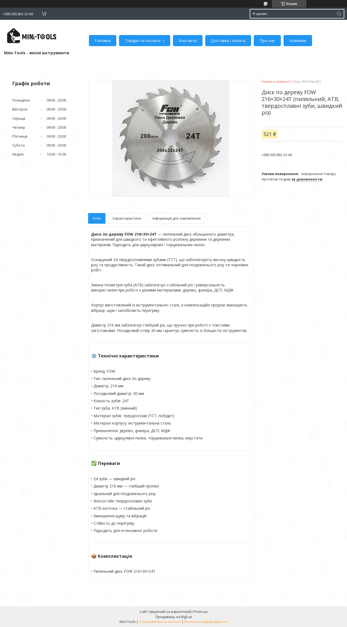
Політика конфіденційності (205, 621)
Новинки (297, 40)
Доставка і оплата (228, 40)
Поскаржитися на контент (160, 621)
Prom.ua (200, 611)
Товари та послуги (142, 40)
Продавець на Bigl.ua (173, 616)
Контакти (188, 40)
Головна (103, 40)
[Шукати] (339, 14)
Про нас (267, 40)
